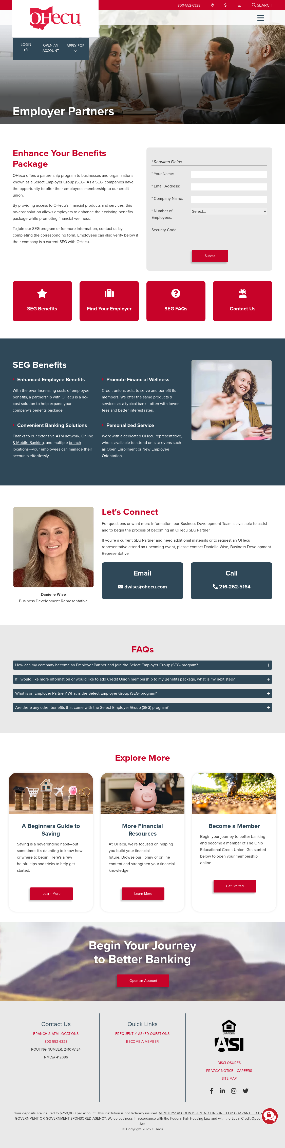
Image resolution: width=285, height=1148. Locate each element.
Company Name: (168, 198)
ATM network (67, 436)
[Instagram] (233, 1091)
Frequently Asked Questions (142, 1033)
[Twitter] (245, 1091)
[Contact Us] (239, 5)
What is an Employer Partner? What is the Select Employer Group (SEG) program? (86, 693)
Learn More (52, 893)
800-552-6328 (187, 5)
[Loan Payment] (225, 5)
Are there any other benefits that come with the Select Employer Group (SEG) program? (91, 707)
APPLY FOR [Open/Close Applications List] (75, 46)
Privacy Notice (219, 1070)
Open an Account (143, 980)
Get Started (235, 886)
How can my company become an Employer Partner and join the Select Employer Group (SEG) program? (106, 665)
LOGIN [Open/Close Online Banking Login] (26, 47)
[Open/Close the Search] (262, 5)
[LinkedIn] (222, 1091)
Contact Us (243, 308)
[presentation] (229, 237)
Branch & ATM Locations (56, 1033)
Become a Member (142, 1041)
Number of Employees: (162, 214)
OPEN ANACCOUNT (51, 49)
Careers (244, 1070)
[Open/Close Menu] (259, 17)
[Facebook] (212, 1091)
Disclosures (229, 1063)
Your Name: (164, 174)
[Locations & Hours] (212, 5)
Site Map (229, 1078)
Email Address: (167, 186)
